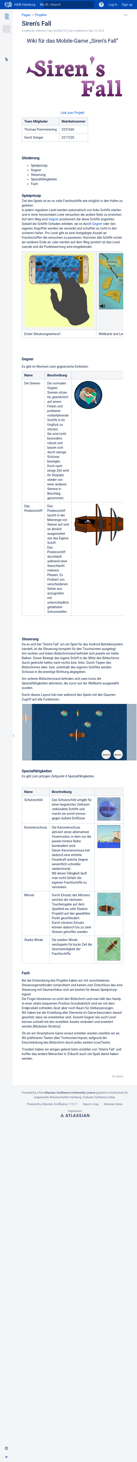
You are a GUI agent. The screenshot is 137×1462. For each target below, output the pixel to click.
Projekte (40, 15)
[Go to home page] (20, 4)
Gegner (53, 219)
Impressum (75, 1111)
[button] (6, 1448)
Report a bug (90, 1104)
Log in (113, 4)
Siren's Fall (36, 23)
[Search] (47, 4)
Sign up (127, 4)
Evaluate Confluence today (99, 1097)
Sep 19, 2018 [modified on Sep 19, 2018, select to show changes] (96, 30)
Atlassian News (113, 1104)
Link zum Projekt (72, 113)
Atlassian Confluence (55, 1104)
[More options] (125, 14)
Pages (26, 15)
